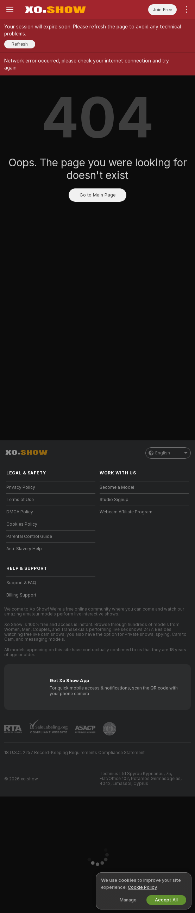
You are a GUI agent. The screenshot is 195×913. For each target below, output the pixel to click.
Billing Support (21, 595)
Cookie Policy (142, 887)
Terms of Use (20, 499)
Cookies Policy (21, 524)
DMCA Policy (19, 511)
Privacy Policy (20, 487)
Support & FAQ (21, 582)
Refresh (20, 44)
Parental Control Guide (29, 536)
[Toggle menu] (10, 9)
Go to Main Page (97, 195)
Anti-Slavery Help (24, 548)
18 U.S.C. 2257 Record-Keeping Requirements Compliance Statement (74, 752)
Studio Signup (114, 499)
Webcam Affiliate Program (126, 511)
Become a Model (117, 487)
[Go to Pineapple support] (109, 728)
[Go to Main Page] (55, 9)
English (168, 453)
